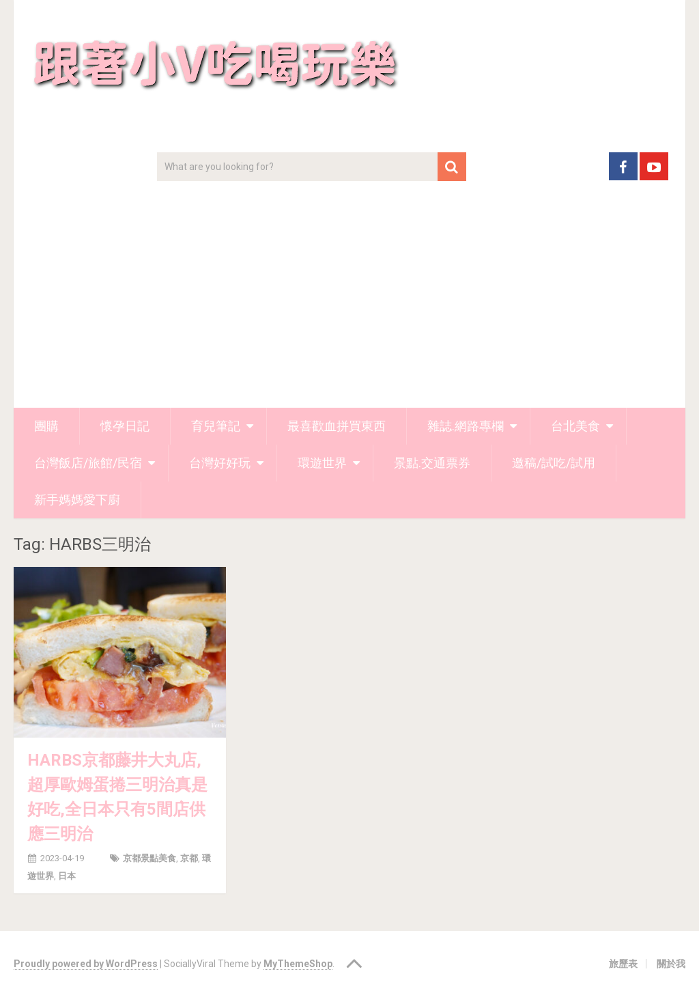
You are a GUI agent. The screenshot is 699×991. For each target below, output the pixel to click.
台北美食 (575, 426)
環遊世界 (322, 463)
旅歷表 (623, 963)
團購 (46, 426)
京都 (189, 858)
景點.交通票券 (432, 463)
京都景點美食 (149, 858)
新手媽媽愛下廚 (77, 499)
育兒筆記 (215, 426)
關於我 (671, 963)
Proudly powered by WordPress (86, 963)
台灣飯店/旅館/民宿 (88, 463)
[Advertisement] (349, 305)
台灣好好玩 (220, 463)
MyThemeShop (297, 963)
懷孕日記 (124, 426)
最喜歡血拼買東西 (336, 426)
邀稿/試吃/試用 (553, 463)
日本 (67, 876)
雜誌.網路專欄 (465, 426)
